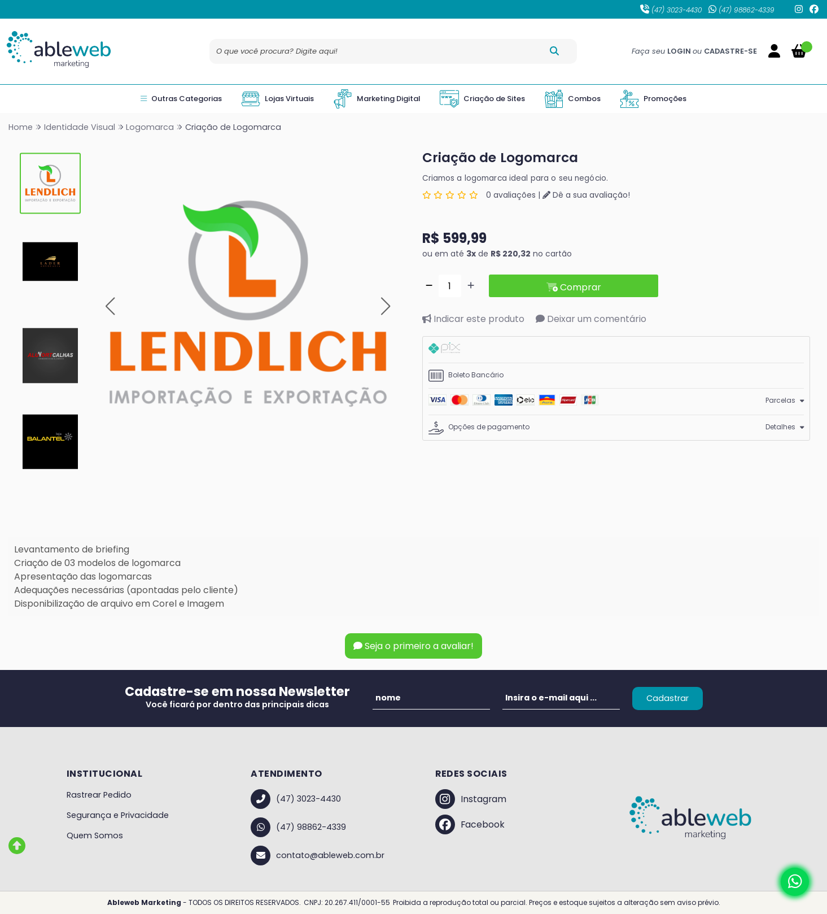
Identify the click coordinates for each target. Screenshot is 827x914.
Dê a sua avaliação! (586, 195)
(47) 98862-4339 (741, 10)
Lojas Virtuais (277, 98)
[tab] (616, 350)
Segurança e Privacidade (118, 815)
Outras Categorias (181, 99)
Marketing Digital (377, 98)
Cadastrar (667, 698)
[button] (110, 306)
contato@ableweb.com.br (317, 855)
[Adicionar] (471, 286)
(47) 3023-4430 (671, 10)
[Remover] (429, 286)
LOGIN (680, 51)
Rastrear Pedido (99, 794)
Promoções (653, 98)
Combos (572, 98)
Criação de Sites (482, 98)
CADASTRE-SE (730, 51)
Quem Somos (95, 835)
